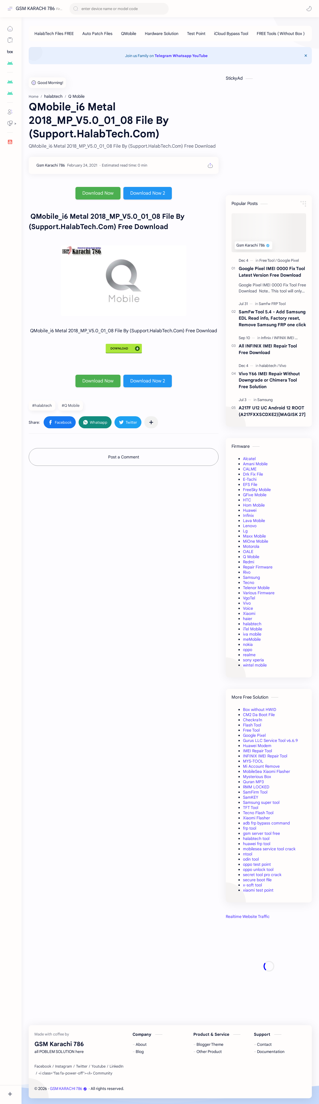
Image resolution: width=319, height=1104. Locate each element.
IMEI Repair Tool (257, 750)
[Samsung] (265, 400)
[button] (309, 8)
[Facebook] (42, 1066)
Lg (245, 531)
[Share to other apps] (151, 422)
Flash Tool (252, 725)
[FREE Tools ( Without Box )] (281, 33)
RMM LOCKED (256, 787)
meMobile (252, 639)
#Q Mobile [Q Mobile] (70, 405)
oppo (247, 649)
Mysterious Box (257, 776)
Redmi (248, 561)
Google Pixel (254, 735)
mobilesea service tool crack (269, 848)
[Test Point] (196, 33)
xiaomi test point (258, 890)
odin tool (251, 859)
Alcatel (249, 458)
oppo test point (257, 864)
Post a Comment (123, 457)
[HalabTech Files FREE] (54, 33)
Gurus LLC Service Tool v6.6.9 (270, 740)
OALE (248, 551)
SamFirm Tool (255, 792)
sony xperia (253, 660)
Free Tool (251, 730)
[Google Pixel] (288, 260)
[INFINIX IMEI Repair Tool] (294, 338)
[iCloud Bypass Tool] (231, 33)
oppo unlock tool (258, 869)
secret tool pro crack (262, 874)
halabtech (252, 623)
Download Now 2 (147, 193)
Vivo (247, 603)
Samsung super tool (261, 802)
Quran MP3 (253, 781)
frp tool (249, 828)
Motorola (251, 546)
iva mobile (252, 634)
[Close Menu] (306, 55)
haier (247, 618)
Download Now (98, 193)
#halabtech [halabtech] (42, 405)
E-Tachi (249, 479)
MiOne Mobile (255, 541)
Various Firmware (259, 592)
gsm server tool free (261, 833)
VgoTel (249, 598)
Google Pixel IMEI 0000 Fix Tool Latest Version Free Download (272, 272)
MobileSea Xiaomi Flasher (266, 771)
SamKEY (250, 797)
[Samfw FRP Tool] (272, 304)
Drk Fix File (253, 474)
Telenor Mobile (256, 587)
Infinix (248, 515)
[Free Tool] (268, 260)
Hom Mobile (254, 505)
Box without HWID (259, 709)
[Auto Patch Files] (97, 33)
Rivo (246, 572)
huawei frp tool (256, 843)
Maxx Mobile (254, 536)
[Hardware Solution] (161, 33)
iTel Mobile (252, 629)
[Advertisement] (269, 966)
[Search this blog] (119, 9)
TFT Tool (250, 807)
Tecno (248, 582)
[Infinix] (267, 338)
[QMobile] (128, 33)
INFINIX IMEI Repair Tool (265, 756)
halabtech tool (256, 838)
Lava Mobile (254, 520)
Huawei (249, 510)
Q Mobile (251, 556)
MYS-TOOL (253, 761)
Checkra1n (252, 719)
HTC (247, 500)
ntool (247, 854)
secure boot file (257, 879)
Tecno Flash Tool (258, 812)
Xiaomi (249, 613)
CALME (249, 469)
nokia (248, 644)
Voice (248, 608)
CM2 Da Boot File (259, 714)
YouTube (200, 55)
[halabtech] (269, 366)
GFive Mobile (255, 494)
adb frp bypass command (266, 823)
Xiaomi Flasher (256, 817)
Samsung (251, 577)
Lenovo (249, 525)
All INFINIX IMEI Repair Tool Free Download (268, 349)
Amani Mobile (255, 463)
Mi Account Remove (261, 766)
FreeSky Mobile (257, 489)
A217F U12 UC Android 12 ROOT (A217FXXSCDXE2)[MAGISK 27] (272, 411)
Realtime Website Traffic (248, 916)
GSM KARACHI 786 (35, 8)
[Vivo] (282, 366)
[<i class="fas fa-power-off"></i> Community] (75, 1073)
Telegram (163, 55)
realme (249, 654)
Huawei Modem (257, 745)
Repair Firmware (258, 567)
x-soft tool (252, 885)
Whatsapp (182, 55)
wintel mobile (255, 665)
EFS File (250, 484)
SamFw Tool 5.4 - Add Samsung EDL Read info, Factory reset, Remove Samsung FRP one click (272, 318)
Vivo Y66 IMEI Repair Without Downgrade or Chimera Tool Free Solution (269, 380)
